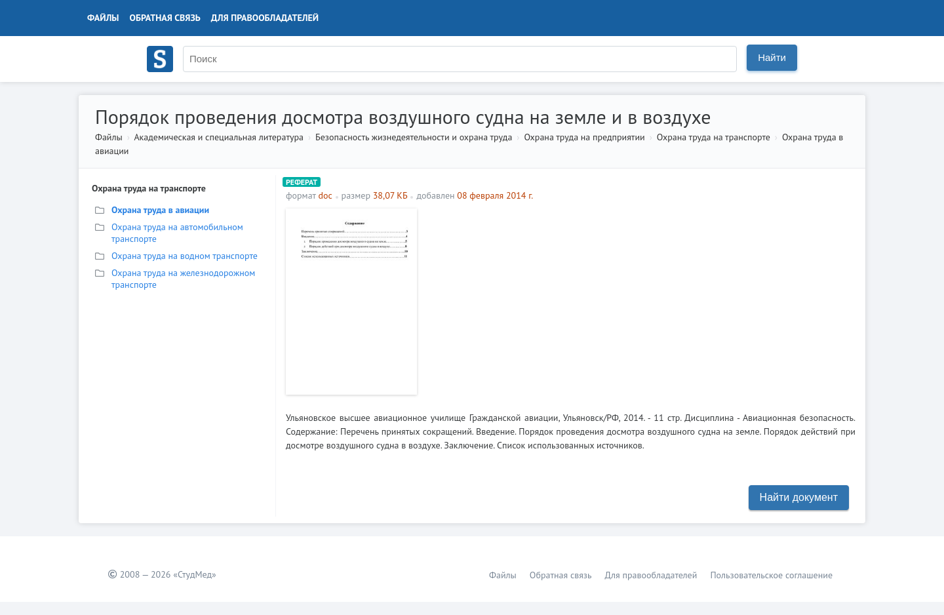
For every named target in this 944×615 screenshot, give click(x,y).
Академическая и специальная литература (219, 137)
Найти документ (799, 497)
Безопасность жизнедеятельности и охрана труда (413, 137)
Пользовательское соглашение (771, 575)
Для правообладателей (265, 18)
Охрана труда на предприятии (584, 137)
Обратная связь (165, 18)
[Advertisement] (639, 300)
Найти (772, 57)
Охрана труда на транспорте (713, 137)
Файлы (103, 18)
